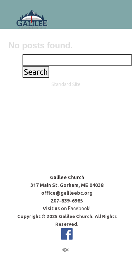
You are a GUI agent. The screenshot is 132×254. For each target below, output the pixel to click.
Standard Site (66, 176)
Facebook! (80, 126)
